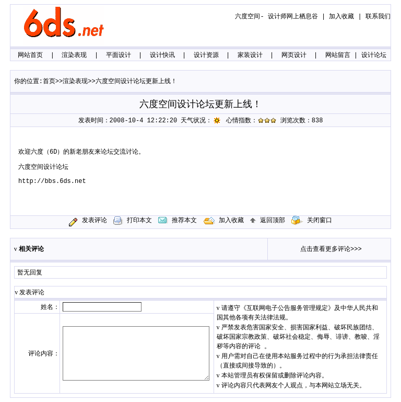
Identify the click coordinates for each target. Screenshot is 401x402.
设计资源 (206, 55)
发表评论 (94, 220)
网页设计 (293, 55)
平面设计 (118, 55)
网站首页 (30, 55)
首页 (49, 81)
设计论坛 (373, 55)
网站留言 (337, 55)
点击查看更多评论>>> (331, 249)
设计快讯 (162, 55)
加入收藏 (341, 16)
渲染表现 (74, 55)
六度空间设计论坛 (43, 167)
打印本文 (132, 220)
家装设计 (250, 55)
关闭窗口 (311, 220)
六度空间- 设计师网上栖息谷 (276, 16)
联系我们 (378, 16)
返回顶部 (267, 220)
